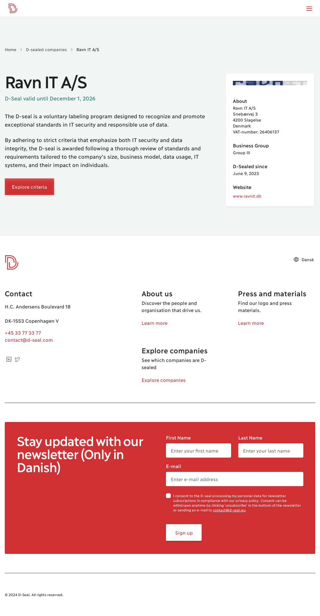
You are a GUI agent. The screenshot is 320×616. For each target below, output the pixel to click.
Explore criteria (29, 186)
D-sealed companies (46, 49)
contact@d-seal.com (29, 339)
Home (10, 49)
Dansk (303, 259)
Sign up (184, 532)
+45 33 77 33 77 (23, 332)
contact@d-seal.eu (229, 510)
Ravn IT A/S (87, 49)
